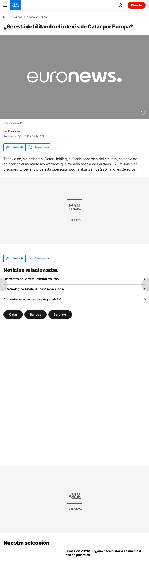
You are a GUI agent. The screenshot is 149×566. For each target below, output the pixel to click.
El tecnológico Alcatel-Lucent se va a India (33, 289)
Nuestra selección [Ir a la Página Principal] (26, 543)
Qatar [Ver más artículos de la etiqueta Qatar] (13, 314)
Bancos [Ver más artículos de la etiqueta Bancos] (35, 314)
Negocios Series (37, 17)
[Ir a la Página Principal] (15, 5)
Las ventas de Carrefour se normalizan (31, 279)
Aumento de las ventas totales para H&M (32, 299)
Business (16, 17)
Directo (136, 5)
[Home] (4, 16)
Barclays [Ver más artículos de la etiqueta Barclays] (60, 314)
